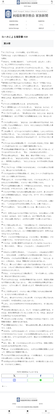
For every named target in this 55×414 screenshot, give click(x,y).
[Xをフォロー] (14, 376)
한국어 (41, 403)
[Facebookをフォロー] (41, 376)
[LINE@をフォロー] (41, 380)
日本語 (14, 403)
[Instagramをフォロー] (14, 380)
